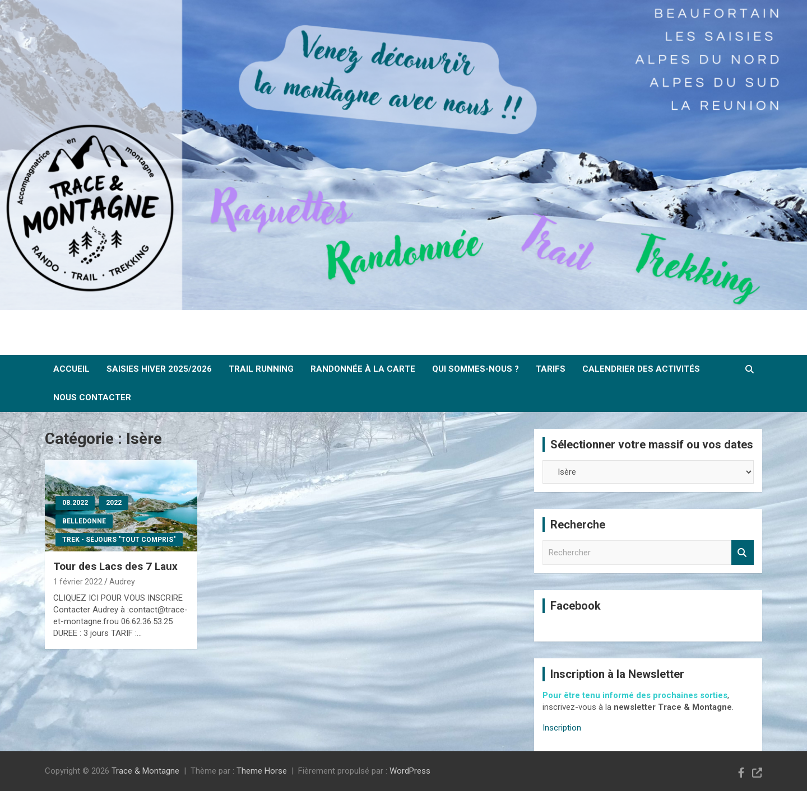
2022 (114, 503)
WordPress (409, 771)
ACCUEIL (71, 369)
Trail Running (261, 369)
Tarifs (550, 369)
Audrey (122, 581)
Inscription (561, 728)
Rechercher (742, 552)
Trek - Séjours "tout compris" (119, 540)
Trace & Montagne (145, 771)
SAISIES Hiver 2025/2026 (159, 369)
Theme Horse (261, 771)
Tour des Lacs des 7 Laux (115, 566)
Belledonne (84, 521)
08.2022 (75, 503)
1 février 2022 (78, 581)
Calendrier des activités (641, 369)
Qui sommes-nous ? (475, 369)
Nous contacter (92, 397)
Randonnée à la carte (362, 369)
